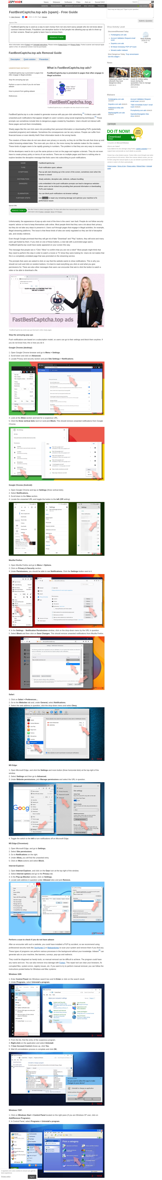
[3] (99, 950)
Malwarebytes (53, 948)
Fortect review (111, 166)
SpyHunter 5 (39, 948)
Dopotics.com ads (117, 43)
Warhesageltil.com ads (116, 113)
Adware (44, 6)
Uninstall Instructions (40, 45)
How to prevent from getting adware (22, 91)
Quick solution (30, 59)
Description (15, 59)
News (46, 2)
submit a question (141, 149)
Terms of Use (121, 166)
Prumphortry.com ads (138, 110)
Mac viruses (89, 6)
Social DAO (100, 2)
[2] (95, 117)
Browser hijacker (73, 6)
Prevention (43, 59)
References (13, 96)
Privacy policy (5, 1176)
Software (68, 2)
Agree (32, 1177)
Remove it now (56, 37)
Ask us (87, 2)
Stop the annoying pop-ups (18, 80)
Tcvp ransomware (132, 54)
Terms (52, 212)
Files (78, 2)
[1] (83, 113)
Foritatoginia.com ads (119, 35)
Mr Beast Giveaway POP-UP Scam (123, 47)
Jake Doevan (15, 17)
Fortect (27, 45)
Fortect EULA (62, 45)
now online (143, 6)
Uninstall (47, 212)
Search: (135, 2)
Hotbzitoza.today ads (116, 108)
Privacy (60, 212)
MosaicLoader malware (119, 50)
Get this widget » (114, 57)
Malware (56, 2)
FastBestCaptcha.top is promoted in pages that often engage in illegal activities (26, 74)
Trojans (101, 6)
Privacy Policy (75, 45)
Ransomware (56, 6)
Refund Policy (141, 166)
